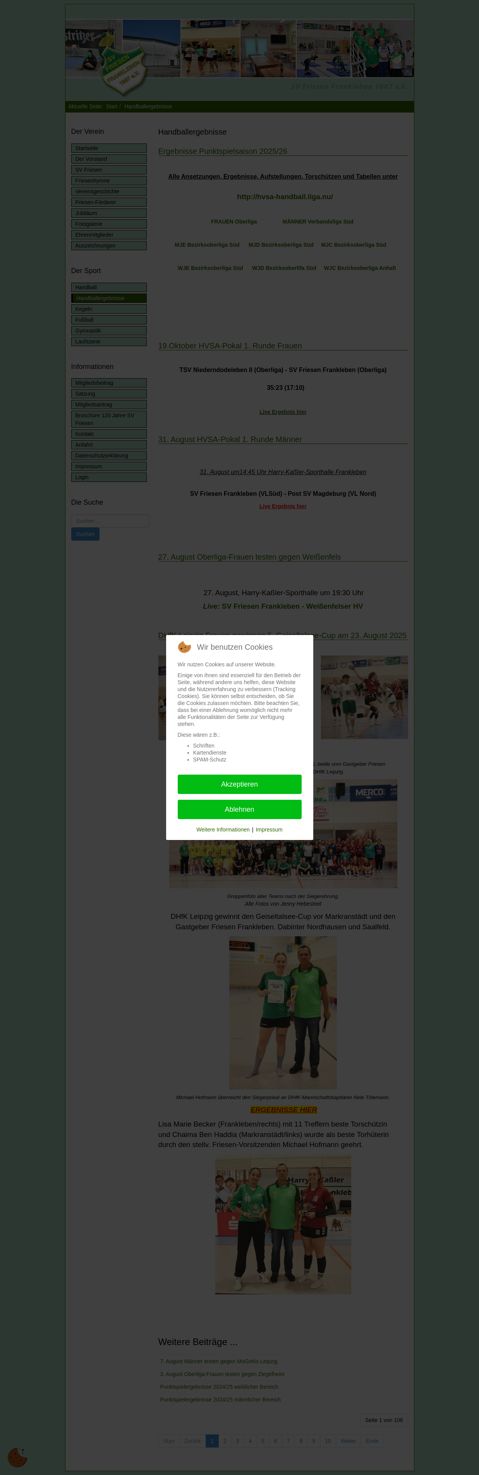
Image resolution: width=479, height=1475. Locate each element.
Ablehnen (239, 809)
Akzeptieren (239, 784)
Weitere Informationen (222, 829)
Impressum (269, 829)
